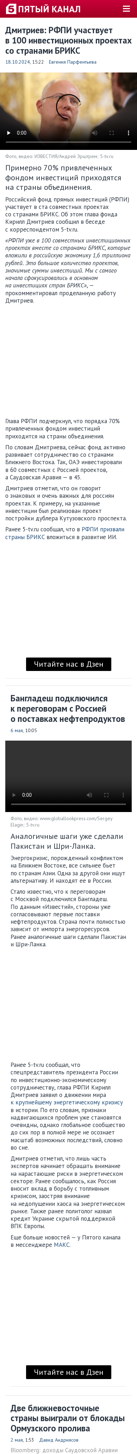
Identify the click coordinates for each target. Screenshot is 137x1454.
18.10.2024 (17, 62)
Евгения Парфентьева (72, 62)
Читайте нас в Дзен (69, 664)
